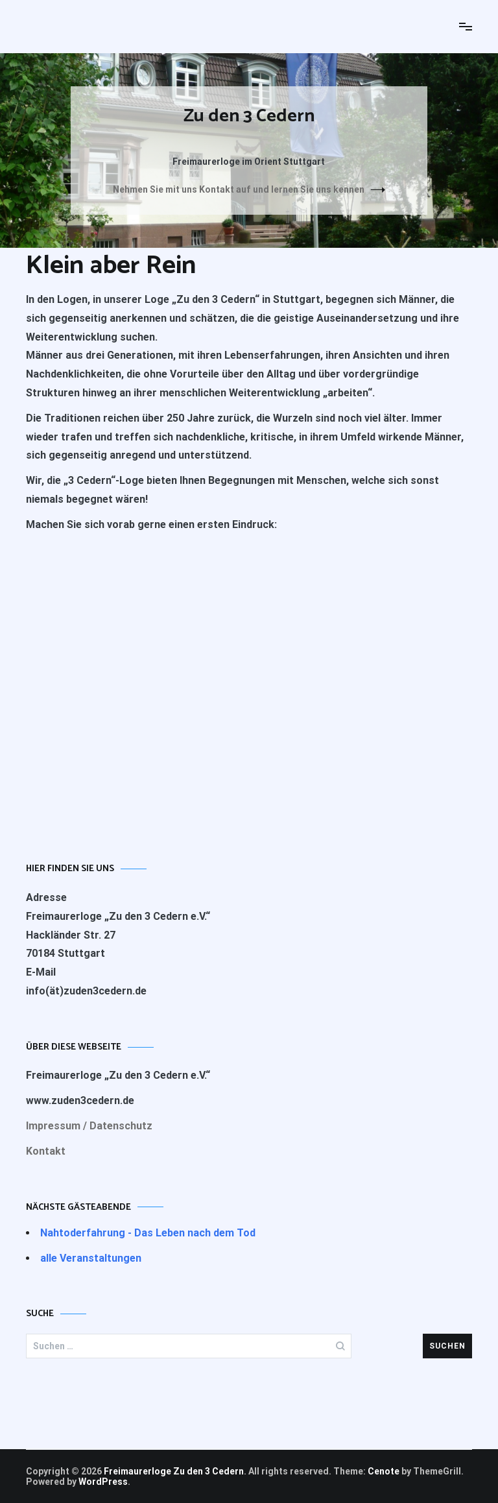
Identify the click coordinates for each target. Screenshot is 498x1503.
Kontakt (45, 1151)
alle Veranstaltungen (90, 1258)
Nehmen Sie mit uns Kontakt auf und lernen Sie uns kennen (238, 189)
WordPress (103, 1481)
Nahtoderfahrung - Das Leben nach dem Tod (147, 1233)
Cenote (383, 1471)
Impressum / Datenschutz (89, 1126)
